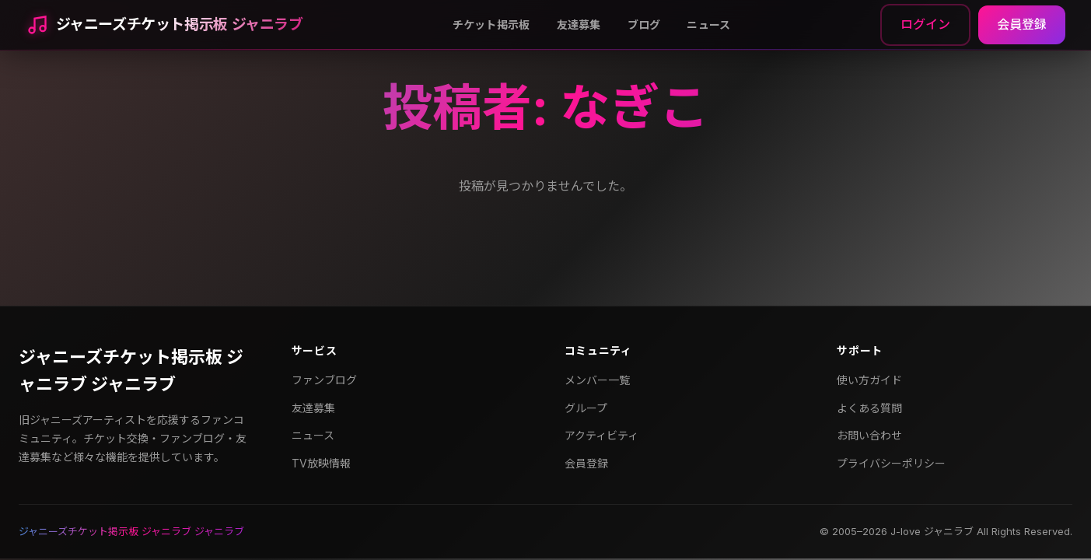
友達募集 (579, 24)
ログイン (925, 24)
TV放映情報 (321, 463)
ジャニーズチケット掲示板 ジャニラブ (179, 24)
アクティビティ (601, 435)
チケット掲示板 (491, 24)
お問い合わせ (869, 435)
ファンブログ (324, 380)
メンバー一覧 (597, 380)
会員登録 (1022, 24)
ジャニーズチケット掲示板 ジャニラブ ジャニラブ (131, 370)
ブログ (644, 24)
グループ (586, 408)
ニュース (708, 24)
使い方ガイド (869, 380)
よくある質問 (869, 408)
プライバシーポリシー (891, 463)
